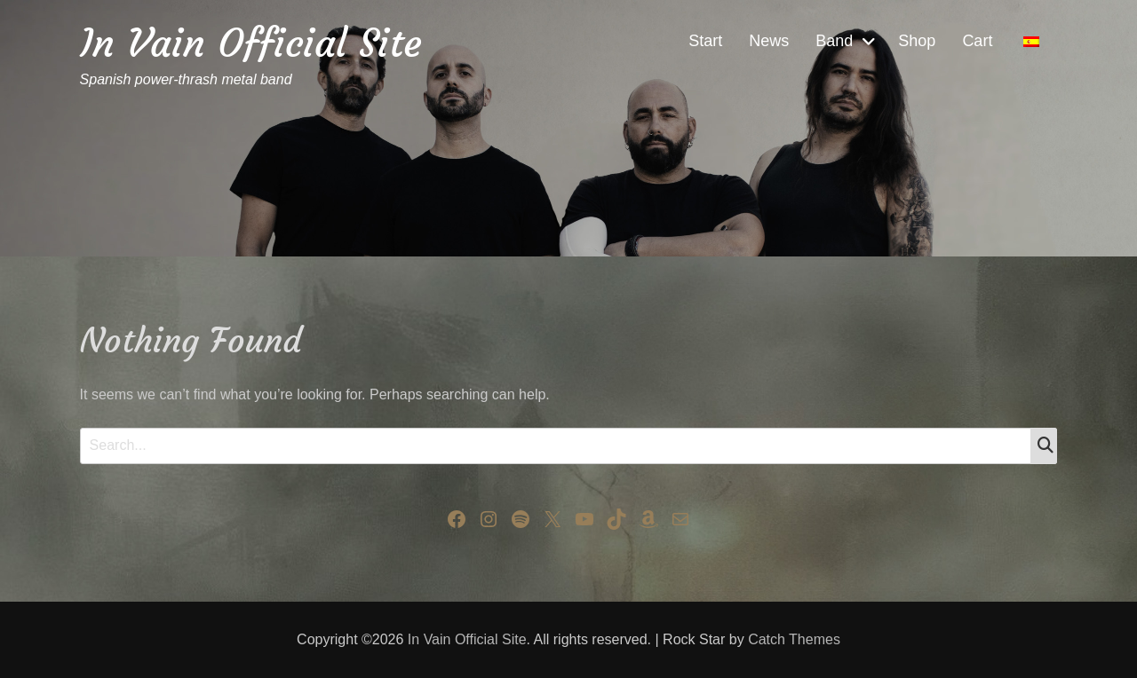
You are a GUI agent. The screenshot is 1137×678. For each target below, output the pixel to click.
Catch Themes (794, 639)
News (769, 41)
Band (834, 41)
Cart (977, 41)
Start (705, 41)
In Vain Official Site (251, 43)
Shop (916, 41)
